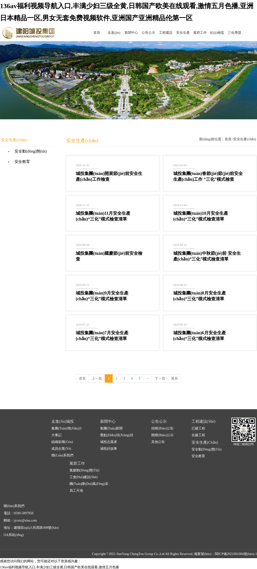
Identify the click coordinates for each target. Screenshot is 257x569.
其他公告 (158, 434)
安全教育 (34, 154)
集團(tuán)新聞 (111, 421)
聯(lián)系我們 (62, 448)
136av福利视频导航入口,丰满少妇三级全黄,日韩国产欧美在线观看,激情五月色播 (59, 560)
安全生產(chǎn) (192, 36)
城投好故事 (108, 441)
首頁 (119, 32)
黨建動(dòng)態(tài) (84, 463)
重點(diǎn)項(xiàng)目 (116, 428)
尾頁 (174, 371)
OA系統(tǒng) (14, 527)
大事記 (56, 428)
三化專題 (235, 32)
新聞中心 (148, 32)
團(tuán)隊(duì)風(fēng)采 (88, 476)
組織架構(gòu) (62, 434)
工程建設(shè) (177, 36)
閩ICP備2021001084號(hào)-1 (236, 547)
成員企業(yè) (61, 441)
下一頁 (160, 371)
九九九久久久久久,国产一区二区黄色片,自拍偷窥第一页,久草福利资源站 (53, 566)
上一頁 (97, 371)
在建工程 (198, 428)
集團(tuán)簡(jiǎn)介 (66, 421)
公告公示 (163, 32)
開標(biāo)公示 (162, 428)
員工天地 (76, 483)
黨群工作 (206, 32)
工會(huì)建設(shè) (83, 470)
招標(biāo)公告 (162, 421)
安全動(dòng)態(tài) (42, 144)
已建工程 (198, 421)
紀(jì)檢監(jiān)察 (221, 36)
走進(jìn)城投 (134, 36)
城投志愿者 (108, 434)
